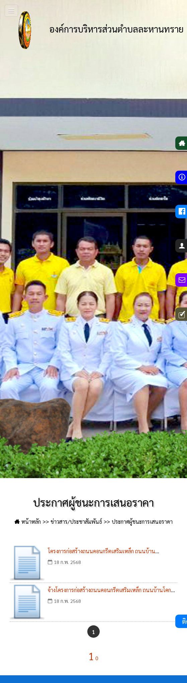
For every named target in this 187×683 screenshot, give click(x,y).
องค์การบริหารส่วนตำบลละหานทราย (95, 30)
